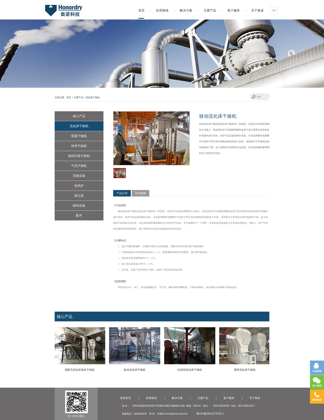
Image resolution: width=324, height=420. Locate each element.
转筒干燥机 (79, 146)
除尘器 (79, 195)
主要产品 (210, 10)
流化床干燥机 (93, 97)
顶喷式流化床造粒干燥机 (81, 369)
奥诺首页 (125, 398)
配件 (79, 215)
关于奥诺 (257, 10)
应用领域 (162, 10)
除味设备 (79, 205)
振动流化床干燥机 (136, 369)
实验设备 (79, 175)
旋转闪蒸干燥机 (79, 155)
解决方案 (186, 10)
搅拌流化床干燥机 (246, 369)
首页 (141, 10)
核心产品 (79, 116)
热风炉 (79, 185)
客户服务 (233, 10)
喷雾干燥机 (79, 136)
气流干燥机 (79, 165)
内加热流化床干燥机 (190, 369)
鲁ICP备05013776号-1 (210, 413)
